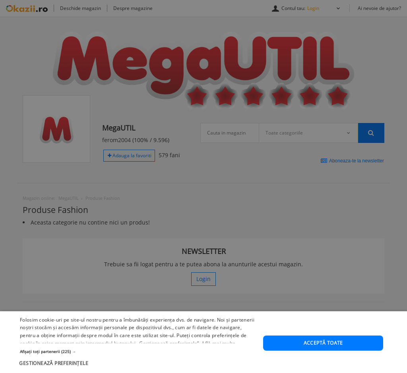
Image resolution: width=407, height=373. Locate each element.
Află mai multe (218, 353)
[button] (138, 360)
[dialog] (203, 186)
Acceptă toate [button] (323, 352)
